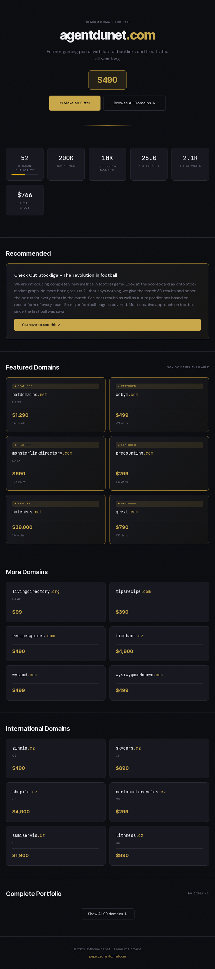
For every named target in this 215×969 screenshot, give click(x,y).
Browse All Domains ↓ (135, 103)
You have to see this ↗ (41, 324)
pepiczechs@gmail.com (107, 956)
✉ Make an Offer (75, 103)
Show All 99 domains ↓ (107, 914)
